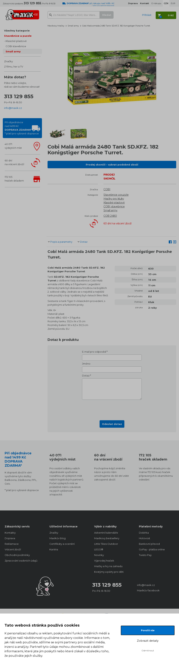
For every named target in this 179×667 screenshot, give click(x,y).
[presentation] (112, 409)
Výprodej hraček (104, 560)
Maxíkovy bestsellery (106, 538)
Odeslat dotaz (112, 423)
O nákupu (156, 3)
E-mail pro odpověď (94, 351)
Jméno (86, 363)
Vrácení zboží (13, 549)
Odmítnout (148, 650)
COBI (106, 189)
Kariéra (53, 549)
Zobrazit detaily (147, 640)
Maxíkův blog (57, 538)
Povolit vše (148, 630)
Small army (13, 51)
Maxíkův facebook (148, 590)
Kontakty (10, 532)
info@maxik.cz (13, 107)
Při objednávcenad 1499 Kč (22, 128)
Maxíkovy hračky (56, 25)
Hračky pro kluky (113, 198)
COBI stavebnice (16, 46)
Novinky (99, 555)
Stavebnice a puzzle (18, 35)
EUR (173, 3)
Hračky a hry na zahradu (108, 566)
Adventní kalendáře (106, 532)
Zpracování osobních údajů (21, 560)
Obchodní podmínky (17, 555)
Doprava (10, 538)
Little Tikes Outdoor (106, 543)
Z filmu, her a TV (13, 66)
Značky (8, 61)
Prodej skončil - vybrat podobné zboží (112, 164)
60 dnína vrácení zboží (14, 162)
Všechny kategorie (17, 30)
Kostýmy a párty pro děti (109, 571)
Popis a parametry (61, 241)
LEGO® (98, 549)
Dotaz (83, 241)
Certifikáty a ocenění (62, 543)
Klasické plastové (16, 41)
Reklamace (12, 543)
